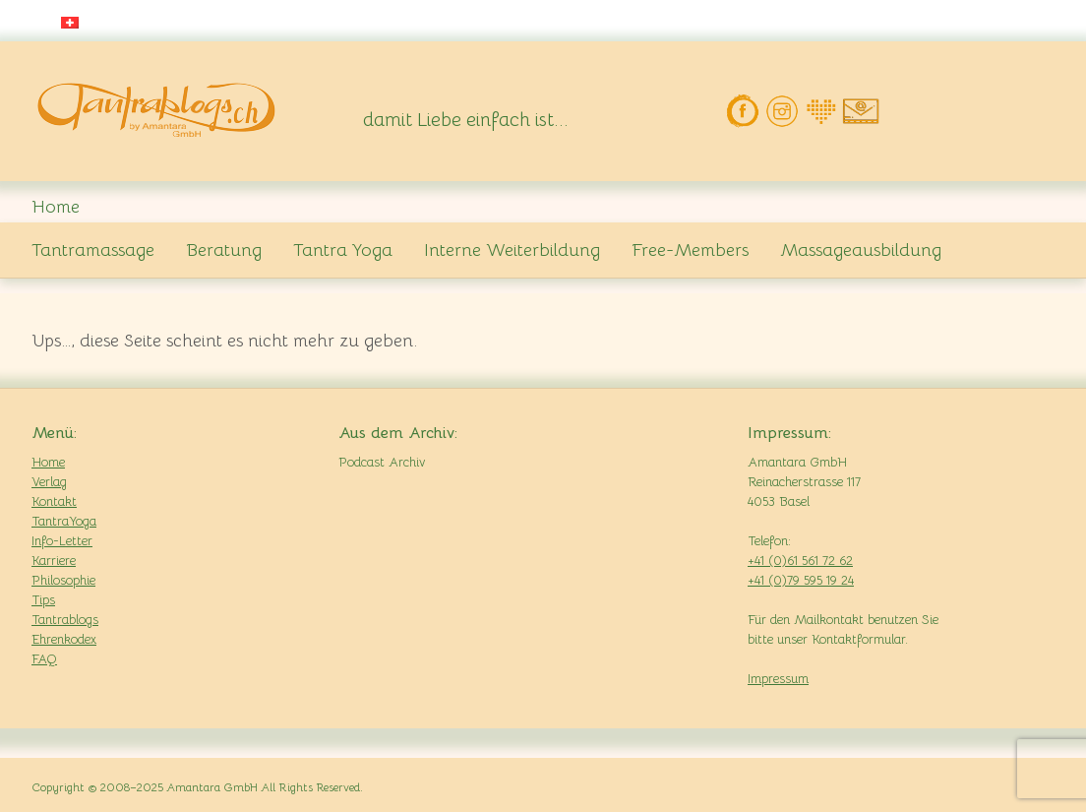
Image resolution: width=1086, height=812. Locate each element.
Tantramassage (92, 250)
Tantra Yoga (342, 250)
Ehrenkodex (63, 639)
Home (48, 462)
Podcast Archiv (381, 462)
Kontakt (54, 501)
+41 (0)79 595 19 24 (801, 580)
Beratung (224, 250)
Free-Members (690, 250)
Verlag (49, 481)
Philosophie (63, 580)
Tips (43, 600)
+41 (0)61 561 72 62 (800, 560)
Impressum (778, 678)
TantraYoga (63, 521)
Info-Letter (61, 540)
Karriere (53, 560)
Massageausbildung (860, 250)
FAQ (44, 659)
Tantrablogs (64, 619)
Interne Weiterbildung (512, 250)
